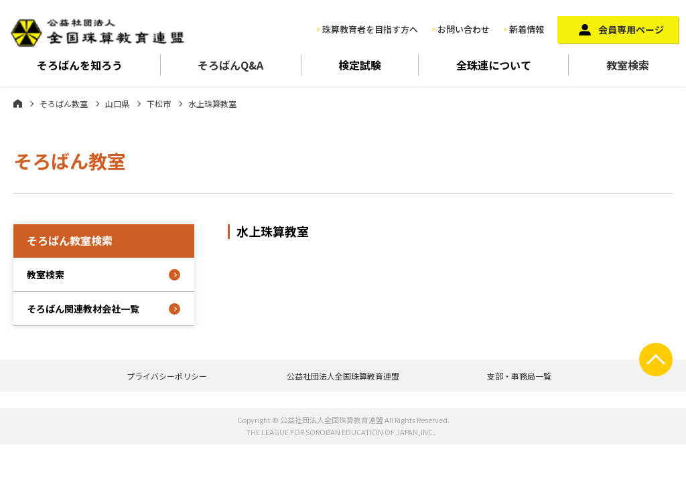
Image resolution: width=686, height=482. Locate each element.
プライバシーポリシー (167, 376)
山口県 (117, 103)
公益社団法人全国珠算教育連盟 (343, 376)
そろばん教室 (64, 103)
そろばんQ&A (230, 65)
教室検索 (627, 65)
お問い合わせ (463, 29)
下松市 (159, 103)
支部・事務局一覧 (519, 376)
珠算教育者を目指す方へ (370, 29)
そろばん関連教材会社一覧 (83, 308)
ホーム (17, 103)
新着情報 (526, 29)
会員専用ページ (631, 29)
